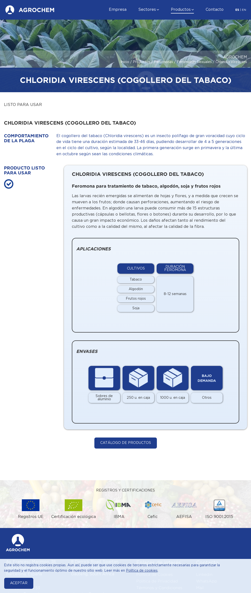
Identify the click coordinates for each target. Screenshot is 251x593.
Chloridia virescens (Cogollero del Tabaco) (138, 174)
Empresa (117, 10)
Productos (181, 10)
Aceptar (18, 583)
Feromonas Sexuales (194, 62)
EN (244, 10)
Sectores (147, 10)
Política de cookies (142, 570)
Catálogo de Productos (125, 442)
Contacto (215, 10)
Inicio (125, 62)
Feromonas (163, 62)
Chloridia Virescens (231, 62)
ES (237, 9)
